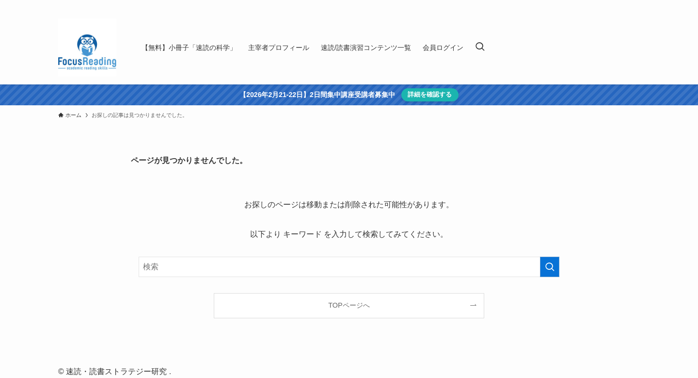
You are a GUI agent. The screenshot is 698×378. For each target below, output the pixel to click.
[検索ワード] (349, 267)
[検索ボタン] (480, 47)
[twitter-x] (595, 5)
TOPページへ (348, 305)
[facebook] (583, 5)
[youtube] (608, 5)
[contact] (633, 5)
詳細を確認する (430, 94)
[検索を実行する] (549, 267)
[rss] (621, 5)
